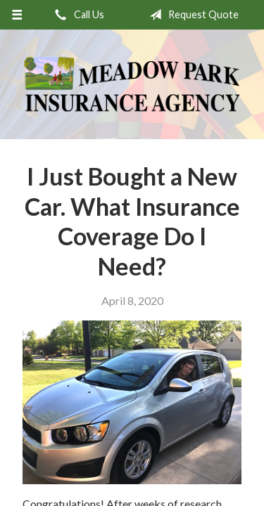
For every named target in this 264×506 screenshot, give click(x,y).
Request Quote (191, 14)
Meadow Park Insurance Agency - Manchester (132, 84)
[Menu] (17, 14)
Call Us (76, 14)
